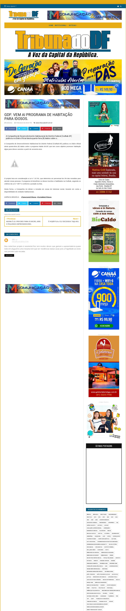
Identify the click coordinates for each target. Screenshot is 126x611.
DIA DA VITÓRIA (113, 544)
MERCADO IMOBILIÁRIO (93, 585)
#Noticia (89, 517)
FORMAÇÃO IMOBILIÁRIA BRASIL (95, 566)
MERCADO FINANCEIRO (101, 582)
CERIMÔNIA (90, 536)
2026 (96, 519)
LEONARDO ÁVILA (112, 577)
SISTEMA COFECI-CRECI (92, 596)
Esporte (118, 557)
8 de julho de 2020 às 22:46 (20, 241)
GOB (106, 566)
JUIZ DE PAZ (115, 574)
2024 (88, 519)
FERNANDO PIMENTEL (92, 563)
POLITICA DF (102, 587)
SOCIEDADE (103, 596)
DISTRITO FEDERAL (109, 547)
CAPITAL (100, 533)
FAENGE (113, 560)
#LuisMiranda (112, 514)
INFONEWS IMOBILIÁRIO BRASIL (95, 571)
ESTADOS (89, 560)
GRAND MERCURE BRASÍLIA (93, 568)
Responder (9, 255)
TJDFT (92, 598)
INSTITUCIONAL (60, 25)
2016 (99, 517)
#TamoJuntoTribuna (28, 197)
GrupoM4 (104, 568)
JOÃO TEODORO (91, 574)
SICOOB (111, 593)
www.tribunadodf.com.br (44, 123)
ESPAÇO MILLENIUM (108, 557)
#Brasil (89, 514)
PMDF (88, 587)
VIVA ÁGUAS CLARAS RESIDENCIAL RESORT (97, 604)
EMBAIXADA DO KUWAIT (93, 555)
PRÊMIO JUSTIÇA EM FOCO (93, 590)
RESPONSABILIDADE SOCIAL (94, 593)
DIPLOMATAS (98, 547)
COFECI (109, 536)
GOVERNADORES (113, 566)
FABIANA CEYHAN (104, 560)
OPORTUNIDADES (111, 585)
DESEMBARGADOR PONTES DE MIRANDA (108, 541)
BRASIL (109, 530)
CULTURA (113, 538)
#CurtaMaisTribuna (44, 197)
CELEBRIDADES (115, 533)
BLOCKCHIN (102, 530)
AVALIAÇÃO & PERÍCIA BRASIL (94, 528)
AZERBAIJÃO (107, 528)
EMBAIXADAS (104, 555)
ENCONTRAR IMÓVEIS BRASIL (94, 557)
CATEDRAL (107, 533)
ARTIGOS (100, 525)
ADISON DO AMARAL (92, 522)
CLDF (104, 536)
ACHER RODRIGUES (104, 519)
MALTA (118, 579)
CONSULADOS (116, 536)
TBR (117, 596)
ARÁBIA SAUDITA (91, 525)
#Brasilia (95, 514)
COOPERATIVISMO (91, 538)
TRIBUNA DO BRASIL (92, 601)
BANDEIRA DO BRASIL (92, 530)
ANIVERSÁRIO (102, 522)
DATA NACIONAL (91, 541)
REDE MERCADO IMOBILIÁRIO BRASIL (111, 590)
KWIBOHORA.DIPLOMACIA (99, 577)
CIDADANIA (97, 536)
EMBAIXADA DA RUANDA (107, 552)
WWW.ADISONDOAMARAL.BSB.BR (95, 607)
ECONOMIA (100, 549)
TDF (88, 598)
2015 (95, 517)
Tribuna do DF (103, 601)
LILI (13, 239)
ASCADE (106, 525)
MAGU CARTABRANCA (108, 579)
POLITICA (94, 587)
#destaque (103, 514)
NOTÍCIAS (72, 25)
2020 (108, 517)
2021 (112, 517)
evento (96, 560)
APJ (117, 522)
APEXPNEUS (111, 522)
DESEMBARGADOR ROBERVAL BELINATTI (97, 544)
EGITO (107, 549)
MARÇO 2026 (90, 582)
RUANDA (105, 593)
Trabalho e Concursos (102, 598)
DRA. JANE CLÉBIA (91, 549)
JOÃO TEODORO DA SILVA (103, 574)
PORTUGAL (110, 587)
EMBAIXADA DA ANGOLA (93, 552)
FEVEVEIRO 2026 (113, 563)
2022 (116, 517)
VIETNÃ (111, 601)
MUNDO (103, 585)
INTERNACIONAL (109, 571)
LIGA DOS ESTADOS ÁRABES (94, 579)
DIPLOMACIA (90, 547)
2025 (92, 519)
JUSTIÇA (89, 577)
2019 (104, 517)
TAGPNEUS (111, 596)
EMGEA (111, 555)
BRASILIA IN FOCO (91, 533)
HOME (51, 25)
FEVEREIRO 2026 (103, 563)
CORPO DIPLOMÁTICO (103, 538)
